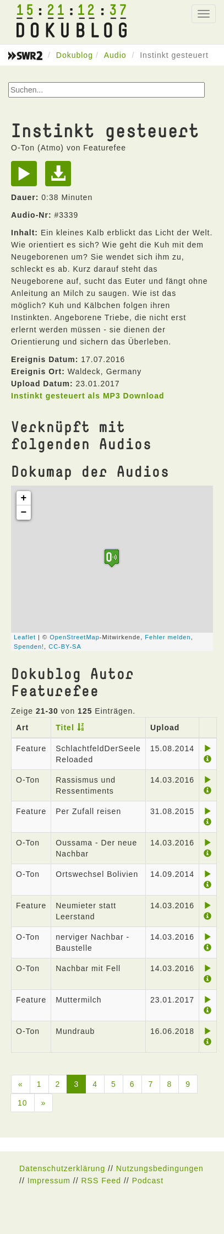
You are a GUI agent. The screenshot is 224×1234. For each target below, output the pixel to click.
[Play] (26, 177)
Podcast (148, 1180)
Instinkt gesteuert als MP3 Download (88, 395)
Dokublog (74, 55)
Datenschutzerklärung (62, 1168)
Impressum (49, 1180)
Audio (115, 55)
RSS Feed (101, 1180)
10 (23, 1102)
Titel (65, 727)
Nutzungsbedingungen (160, 1168)
